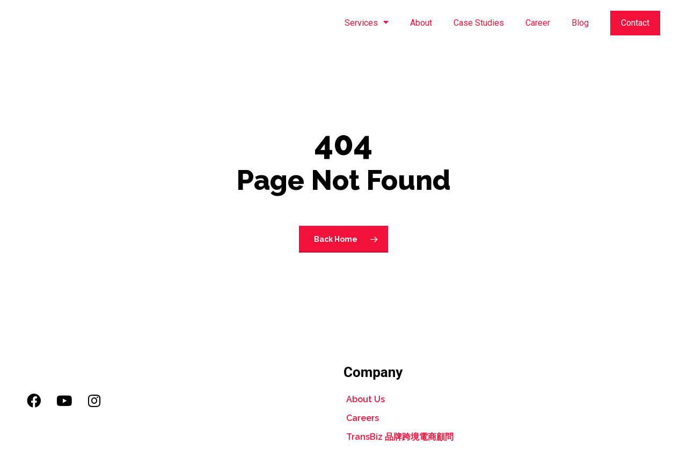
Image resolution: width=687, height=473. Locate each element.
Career (537, 23)
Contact (635, 23)
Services (367, 23)
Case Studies (479, 23)
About (421, 23)
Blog (580, 23)
